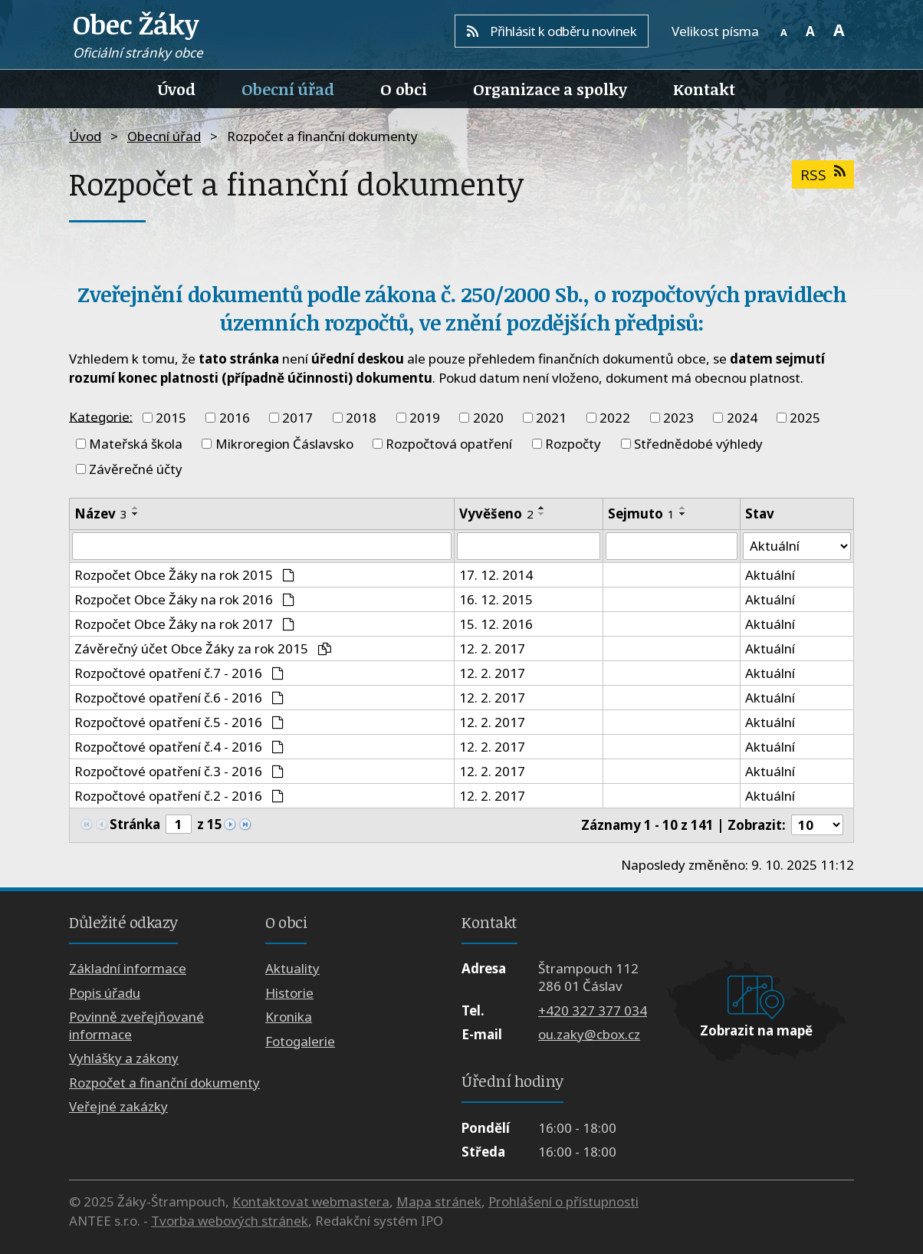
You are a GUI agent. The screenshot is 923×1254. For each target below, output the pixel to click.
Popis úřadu (104, 993)
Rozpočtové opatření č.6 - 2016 (179, 697)
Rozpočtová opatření (449, 444)
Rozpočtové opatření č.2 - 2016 (179, 796)
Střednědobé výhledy (698, 444)
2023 (678, 417)
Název (100, 513)
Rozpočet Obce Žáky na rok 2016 (184, 599)
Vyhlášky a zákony (124, 1059)
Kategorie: (101, 416)
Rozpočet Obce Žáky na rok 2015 (184, 575)
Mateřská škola (135, 444)
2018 (361, 417)
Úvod (176, 89)
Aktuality (292, 969)
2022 (614, 417)
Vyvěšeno (496, 513)
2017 (297, 417)
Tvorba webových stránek (229, 1221)
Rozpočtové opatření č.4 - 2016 (179, 746)
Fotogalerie (300, 1041)
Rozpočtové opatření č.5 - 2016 (179, 722)
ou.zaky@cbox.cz (589, 1034)
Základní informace (127, 969)
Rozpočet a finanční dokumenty (164, 1082)
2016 (234, 417)
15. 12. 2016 (496, 624)
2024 (742, 417)
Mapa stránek (438, 1201)
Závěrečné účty (135, 469)
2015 (171, 417)
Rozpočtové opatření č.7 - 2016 (179, 673)
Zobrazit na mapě (756, 1030)
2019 (424, 417)
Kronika (288, 1017)
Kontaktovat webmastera (310, 1201)
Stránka (135, 825)
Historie (289, 993)
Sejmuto (641, 513)
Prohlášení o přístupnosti (563, 1201)
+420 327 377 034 (592, 1010)
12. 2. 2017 (492, 648)
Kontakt (704, 89)
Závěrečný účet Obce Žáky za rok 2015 (202, 648)
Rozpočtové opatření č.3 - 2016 (179, 771)
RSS (822, 174)
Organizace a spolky (550, 89)
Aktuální (770, 575)
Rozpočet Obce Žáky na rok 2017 (184, 624)
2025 (805, 417)
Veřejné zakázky (118, 1107)
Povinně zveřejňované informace (136, 1026)
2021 (551, 417)
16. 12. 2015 (496, 599)
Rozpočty (573, 444)
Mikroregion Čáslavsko (284, 444)
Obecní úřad (287, 89)
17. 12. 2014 (496, 575)
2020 (488, 417)
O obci (403, 89)
